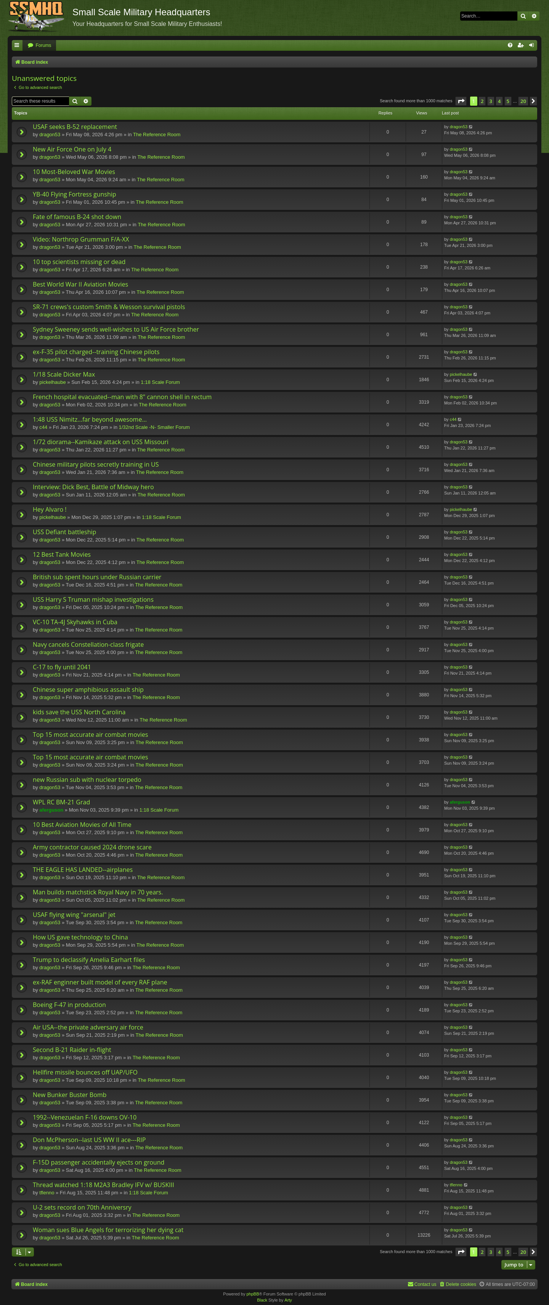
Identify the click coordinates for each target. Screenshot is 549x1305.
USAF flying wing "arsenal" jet (74, 914)
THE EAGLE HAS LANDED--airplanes (83, 869)
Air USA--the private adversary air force (88, 1027)
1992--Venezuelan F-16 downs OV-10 (84, 1117)
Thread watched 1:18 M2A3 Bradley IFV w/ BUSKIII (103, 1185)
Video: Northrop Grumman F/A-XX (81, 239)
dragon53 (49, 134)
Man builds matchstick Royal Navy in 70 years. (98, 892)
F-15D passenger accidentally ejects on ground (98, 1162)
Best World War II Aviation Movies (80, 284)
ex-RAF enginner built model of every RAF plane (100, 982)
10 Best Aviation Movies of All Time (82, 824)
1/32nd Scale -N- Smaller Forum (154, 427)
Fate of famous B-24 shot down (77, 217)
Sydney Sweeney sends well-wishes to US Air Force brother (116, 329)
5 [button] (508, 101)
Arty (288, 1300)
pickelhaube (52, 382)
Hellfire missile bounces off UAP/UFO (85, 1072)
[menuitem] (39, 45)
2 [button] (482, 101)
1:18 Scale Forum (160, 382)
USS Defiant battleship (64, 532)
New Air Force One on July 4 (72, 149)
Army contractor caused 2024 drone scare (92, 847)
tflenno (46, 1192)
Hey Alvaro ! (50, 509)
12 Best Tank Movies (62, 554)
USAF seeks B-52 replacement (75, 126)
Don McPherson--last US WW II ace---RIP (89, 1140)
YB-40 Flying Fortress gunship (74, 194)
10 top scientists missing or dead (79, 262)
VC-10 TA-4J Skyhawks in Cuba (75, 622)
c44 (43, 427)
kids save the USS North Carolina (79, 712)
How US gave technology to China (80, 937)
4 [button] (499, 101)
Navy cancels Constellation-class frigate (88, 644)
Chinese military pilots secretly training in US (96, 464)
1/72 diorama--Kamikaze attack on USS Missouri (101, 442)
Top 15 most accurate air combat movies (90, 734)
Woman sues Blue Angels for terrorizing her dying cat (108, 1230)
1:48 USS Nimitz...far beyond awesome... (90, 419)
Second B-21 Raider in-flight (72, 1050)
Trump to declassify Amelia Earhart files (89, 959)
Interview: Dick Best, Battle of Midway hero (93, 487)
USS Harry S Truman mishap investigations (93, 599)
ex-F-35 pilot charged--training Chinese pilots (96, 352)
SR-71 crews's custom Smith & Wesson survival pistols (109, 307)
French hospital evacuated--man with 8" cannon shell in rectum (122, 397)
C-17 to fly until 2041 (62, 667)
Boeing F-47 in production (69, 1004)
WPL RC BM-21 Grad (61, 802)
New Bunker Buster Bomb (69, 1095)
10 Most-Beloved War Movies (74, 172)
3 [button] (491, 101)
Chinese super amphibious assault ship (88, 689)
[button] (461, 101)
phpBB (252, 1294)
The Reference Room (156, 134)
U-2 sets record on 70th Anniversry (82, 1207)
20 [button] (523, 101)
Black (262, 1300)
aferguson (51, 810)
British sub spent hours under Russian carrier (97, 577)
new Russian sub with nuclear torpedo (87, 779)
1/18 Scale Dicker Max (64, 374)
